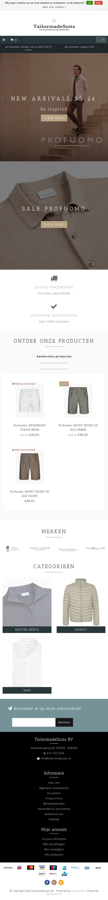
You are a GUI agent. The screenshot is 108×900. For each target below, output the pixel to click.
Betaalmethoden (54, 803)
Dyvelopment (54, 894)
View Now (54, 118)
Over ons (54, 782)
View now (54, 224)
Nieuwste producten (54, 363)
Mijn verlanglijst (54, 849)
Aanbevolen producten (54, 356)
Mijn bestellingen (54, 844)
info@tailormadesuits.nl (56, 758)
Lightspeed (78, 890)
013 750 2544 (55, 753)
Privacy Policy (54, 798)
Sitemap (54, 819)
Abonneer (64, 722)
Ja (89, 3)
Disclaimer (54, 793)
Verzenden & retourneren (54, 808)
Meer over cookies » (54, 7)
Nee (98, 3)
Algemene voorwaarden (54, 788)
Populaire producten (54, 369)
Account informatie (54, 839)
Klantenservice (54, 814)
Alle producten (54, 854)
